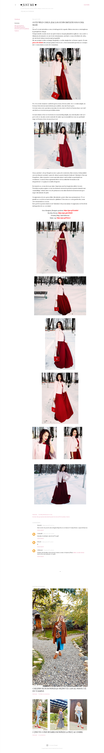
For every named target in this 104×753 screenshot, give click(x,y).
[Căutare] (86, 5)
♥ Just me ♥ (28, 5)
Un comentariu (42, 735)
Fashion (17, 31)
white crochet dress (78, 552)
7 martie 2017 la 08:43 (48, 550)
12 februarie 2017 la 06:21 (47, 541)
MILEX (39, 542)
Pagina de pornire (27, 11)
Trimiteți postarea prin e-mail (45, 514)
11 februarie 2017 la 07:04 (48, 525)
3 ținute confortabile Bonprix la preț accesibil (57, 732)
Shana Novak (59, 748)
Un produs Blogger (52, 745)
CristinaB (39, 533)
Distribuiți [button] (17, 19)
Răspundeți (40, 530)
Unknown (40, 550)
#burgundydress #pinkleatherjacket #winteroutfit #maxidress (22, 27)
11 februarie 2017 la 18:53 (48, 533)
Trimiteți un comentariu (44, 694)
